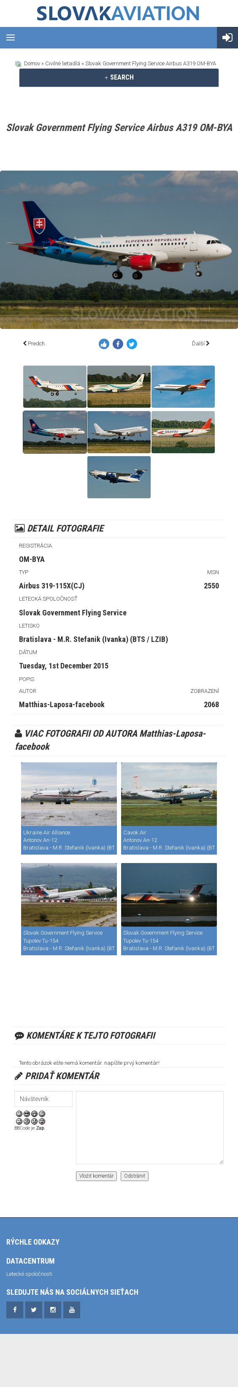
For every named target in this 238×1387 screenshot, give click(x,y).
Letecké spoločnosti (29, 1274)
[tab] (119, 77)
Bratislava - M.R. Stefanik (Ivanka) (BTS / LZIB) (93, 639)
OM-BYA (32, 559)
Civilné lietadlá (62, 63)
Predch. (37, 343)
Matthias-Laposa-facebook (62, 704)
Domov (32, 63)
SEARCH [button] (118, 77)
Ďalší (198, 343)
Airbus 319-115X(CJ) (51, 585)
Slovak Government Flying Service (73, 612)
